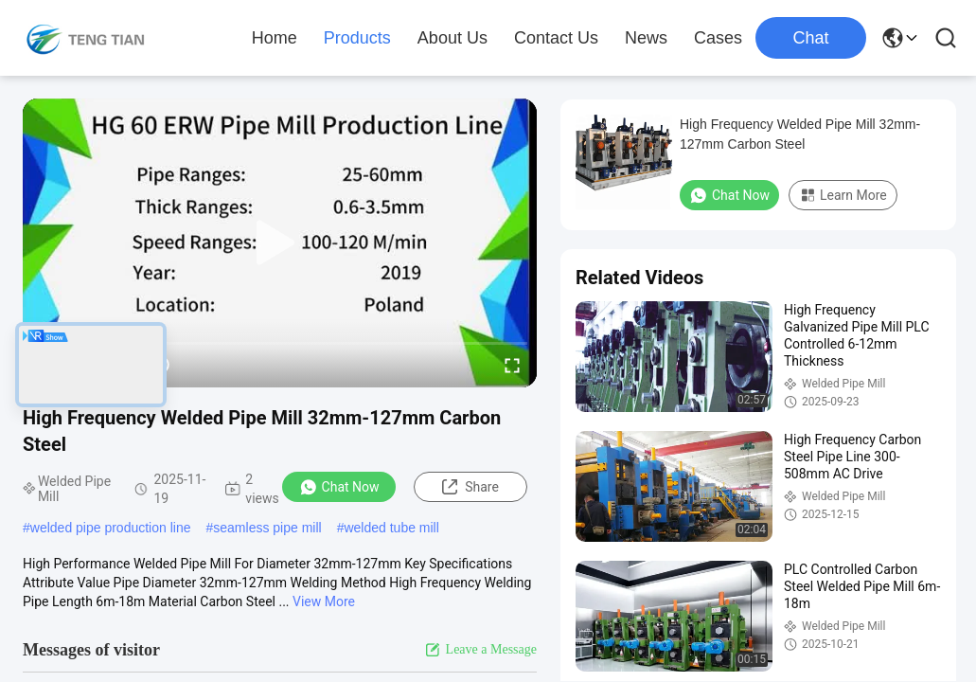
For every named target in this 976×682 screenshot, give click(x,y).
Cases (718, 37)
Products (357, 37)
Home (274, 37)
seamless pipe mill (267, 527)
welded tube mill (391, 527)
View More (324, 601)
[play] (280, 243)
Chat (810, 37)
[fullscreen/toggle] (512, 364)
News (646, 37)
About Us (452, 37)
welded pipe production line (110, 527)
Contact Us (556, 37)
